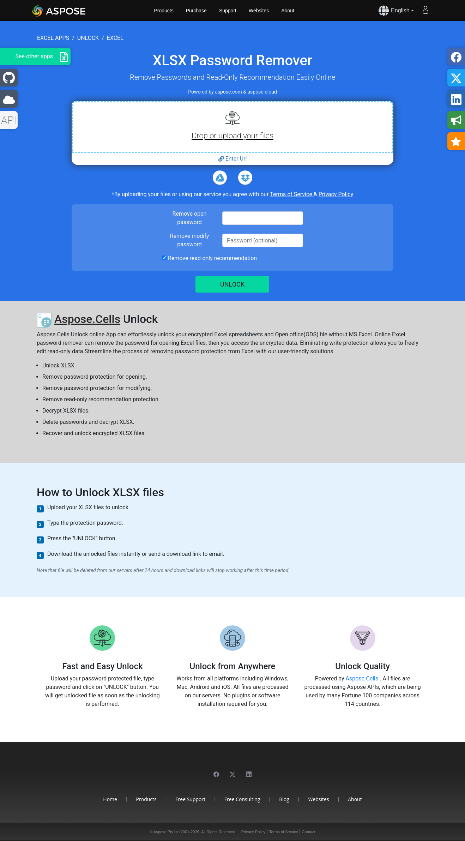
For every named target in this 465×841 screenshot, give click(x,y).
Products (164, 10)
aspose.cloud (262, 92)
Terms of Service (292, 194)
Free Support (190, 799)
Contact (308, 832)
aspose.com (229, 92)
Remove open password (190, 218)
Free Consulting (242, 799)
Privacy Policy (336, 194)
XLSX (67, 365)
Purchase (196, 10)
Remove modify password (189, 240)
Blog (284, 799)
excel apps (53, 38)
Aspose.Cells (87, 319)
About (287, 10)
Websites (259, 10)
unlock (88, 38)
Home (110, 799)
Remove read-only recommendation (209, 258)
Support (227, 10)
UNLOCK (232, 284)
